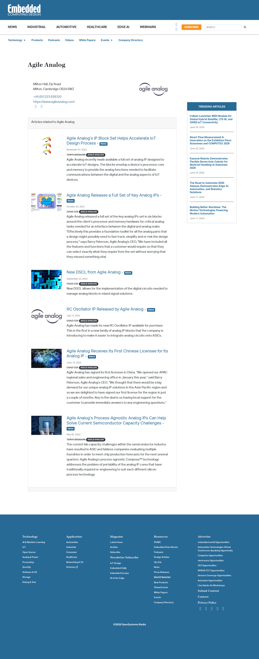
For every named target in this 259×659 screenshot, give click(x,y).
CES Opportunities (207, 566)
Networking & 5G (74, 562)
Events (157, 597)
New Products (161, 583)
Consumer (71, 552)
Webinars (148, 27)
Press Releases (161, 572)
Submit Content (208, 591)
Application (74, 537)
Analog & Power (30, 557)
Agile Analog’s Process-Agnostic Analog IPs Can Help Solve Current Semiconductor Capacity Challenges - (116, 423)
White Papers (87, 40)
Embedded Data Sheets (166, 547)
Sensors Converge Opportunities (214, 576)
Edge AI (123, 27)
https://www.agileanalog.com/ (54, 101)
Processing (28, 562)
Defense (72, 567)
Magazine (116, 537)
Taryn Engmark (76, 155)
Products (37, 40)
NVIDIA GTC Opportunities (211, 571)
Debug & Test (29, 582)
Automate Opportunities (210, 581)
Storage (26, 577)
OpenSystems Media (134, 624)
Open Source (29, 552)
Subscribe (191, 27)
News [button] (12, 27)
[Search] (222, 27)
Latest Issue (116, 542)
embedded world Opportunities (213, 542)
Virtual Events (161, 587)
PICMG (157, 542)
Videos (69, 40)
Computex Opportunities (210, 556)
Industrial (36, 27)
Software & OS (29, 572)
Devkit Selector (162, 577)
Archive (114, 547)
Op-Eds (157, 562)
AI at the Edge (117, 578)
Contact (203, 597)
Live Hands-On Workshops (211, 585)
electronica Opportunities (211, 561)
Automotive (66, 27)
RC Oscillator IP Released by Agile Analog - (111, 309)
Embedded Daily (118, 568)
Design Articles (161, 557)
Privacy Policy (207, 602)
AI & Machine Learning (33, 542)
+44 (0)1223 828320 (47, 96)
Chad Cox (73, 212)
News (157, 567)
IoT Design (115, 563)
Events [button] (107, 40)
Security (26, 567)
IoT (24, 547)
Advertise (204, 537)
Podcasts (54, 40)
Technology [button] (17, 40)
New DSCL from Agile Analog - (99, 272)
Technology (30, 537)
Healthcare (97, 27)
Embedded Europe (119, 573)
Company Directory (130, 40)
